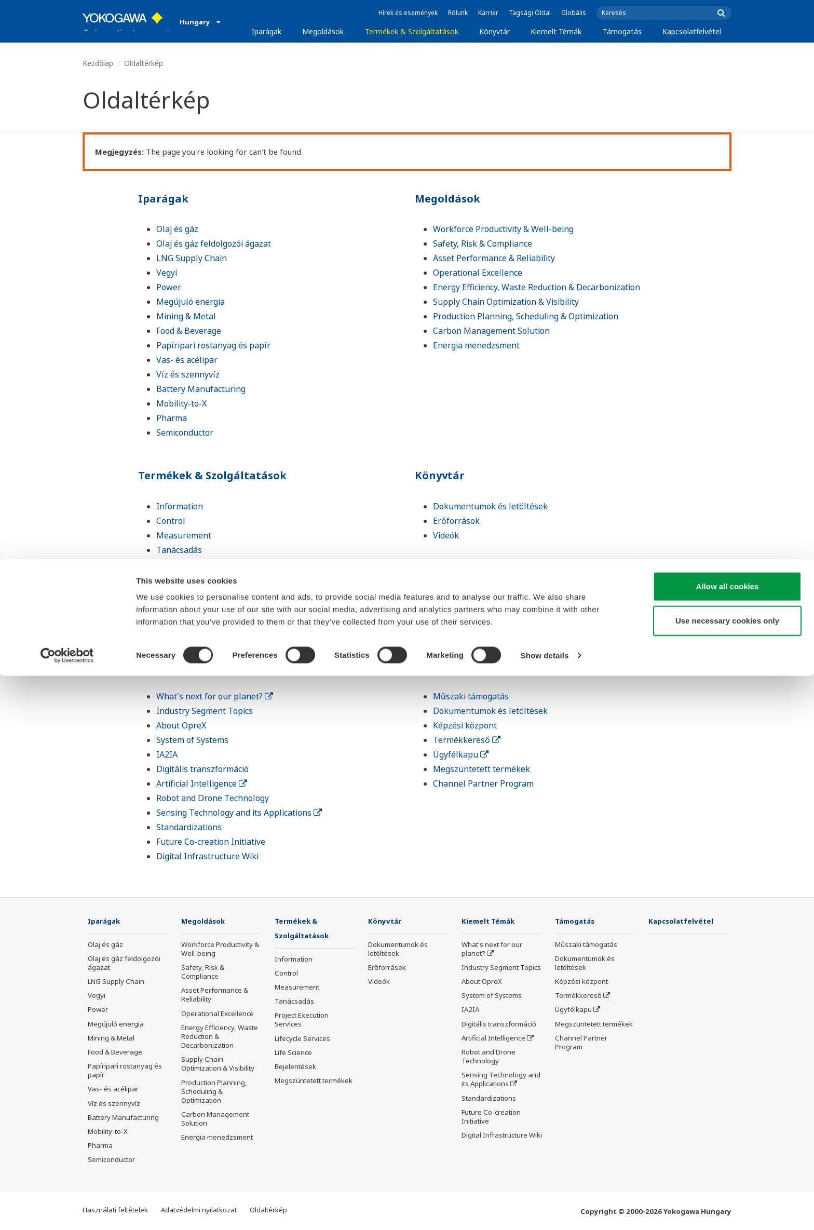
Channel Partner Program (483, 783)
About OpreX (181, 725)
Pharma (171, 418)
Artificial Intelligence (201, 783)
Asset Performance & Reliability (494, 258)
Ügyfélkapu (461, 754)
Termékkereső (466, 740)
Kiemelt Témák (556, 31)
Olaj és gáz (177, 229)
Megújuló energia (190, 301)
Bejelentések (181, 608)
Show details (545, 1209)
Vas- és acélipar (187, 360)
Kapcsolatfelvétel (691, 31)
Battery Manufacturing (201, 389)
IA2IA (167, 754)
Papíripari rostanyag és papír (213, 345)
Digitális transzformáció (202, 769)
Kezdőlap (98, 63)
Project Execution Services (206, 564)
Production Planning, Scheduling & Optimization (525, 316)
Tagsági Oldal (530, 12)
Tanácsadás (179, 550)
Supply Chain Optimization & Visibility (506, 301)
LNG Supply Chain (191, 258)
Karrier (488, 12)
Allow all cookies (727, 1140)
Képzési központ (465, 725)
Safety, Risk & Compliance (482, 243)
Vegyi (166, 272)
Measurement (183, 535)
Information (179, 506)
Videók (446, 535)
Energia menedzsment (476, 345)
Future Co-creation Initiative (210, 841)
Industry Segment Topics (204, 711)
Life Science (178, 593)
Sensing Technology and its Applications (239, 812)
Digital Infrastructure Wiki (207, 856)
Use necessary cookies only (727, 1174)
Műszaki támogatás (471, 696)
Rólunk (458, 12)
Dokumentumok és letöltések (490, 506)
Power (168, 287)
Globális (573, 12)
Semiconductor (184, 432)
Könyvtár (494, 31)
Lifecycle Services (189, 579)
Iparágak (266, 31)
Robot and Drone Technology (212, 798)
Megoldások (323, 31)
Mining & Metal (186, 316)
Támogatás (622, 31)
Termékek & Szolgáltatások (411, 31)
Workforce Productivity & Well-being (503, 229)
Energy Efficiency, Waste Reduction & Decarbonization (536, 287)
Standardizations (189, 827)
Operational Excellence (477, 272)
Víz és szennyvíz (188, 374)
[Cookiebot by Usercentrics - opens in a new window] (67, 1210)
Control (170, 520)
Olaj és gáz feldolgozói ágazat (213, 243)
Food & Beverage (188, 330)
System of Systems (192, 740)
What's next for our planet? (214, 696)
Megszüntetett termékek (204, 622)
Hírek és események (408, 12)
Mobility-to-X (181, 403)
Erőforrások (456, 520)
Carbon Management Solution (491, 330)
